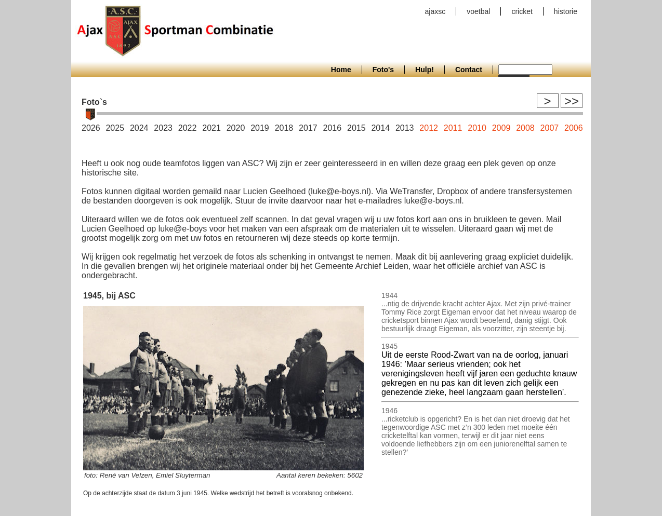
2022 (187, 128)
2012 (428, 128)
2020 (236, 128)
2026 (91, 128)
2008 (525, 128)
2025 (114, 128)
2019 (259, 128)
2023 (163, 128)
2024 (139, 128)
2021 (211, 128)
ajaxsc (435, 11)
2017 (308, 128)
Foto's (383, 69)
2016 (332, 128)
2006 (573, 128)
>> (571, 101)
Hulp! (424, 69)
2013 (404, 128)
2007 (549, 128)
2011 (453, 128)
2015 (356, 128)
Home (341, 69)
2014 (380, 128)
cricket (521, 11)
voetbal (478, 11)
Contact (468, 69)
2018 (284, 128)
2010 (477, 128)
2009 (501, 128)
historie (565, 11)
